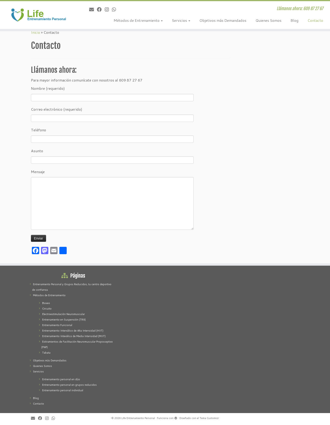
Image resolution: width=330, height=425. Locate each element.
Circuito (47, 308)
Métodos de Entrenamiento (138, 20)
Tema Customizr (209, 418)
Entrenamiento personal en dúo (61, 379)
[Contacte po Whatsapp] (115, 9)
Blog (294, 20)
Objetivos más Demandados (222, 20)
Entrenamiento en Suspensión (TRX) (64, 319)
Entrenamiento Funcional (57, 325)
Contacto (315, 20)
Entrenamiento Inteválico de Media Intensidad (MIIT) (74, 336)
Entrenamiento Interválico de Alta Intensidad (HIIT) (72, 330)
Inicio (35, 32)
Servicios (181, 20)
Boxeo (46, 303)
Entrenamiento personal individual (62, 390)
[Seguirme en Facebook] (101, 9)
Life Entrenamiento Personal (138, 418)
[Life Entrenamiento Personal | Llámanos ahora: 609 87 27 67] (38, 15)
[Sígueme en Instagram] (108, 9)
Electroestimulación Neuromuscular (63, 314)
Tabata (46, 353)
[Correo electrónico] (93, 9)
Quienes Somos (268, 20)
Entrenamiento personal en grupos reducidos (69, 385)
